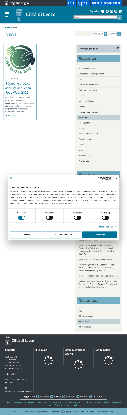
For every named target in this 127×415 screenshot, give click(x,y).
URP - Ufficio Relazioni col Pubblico (16, 381)
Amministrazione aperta (75, 352)
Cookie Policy (57, 402)
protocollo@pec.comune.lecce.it (18, 390)
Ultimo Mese (84, 321)
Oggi (80, 310)
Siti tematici (102, 350)
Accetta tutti (99, 235)
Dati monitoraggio (14, 402)
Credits (75, 405)
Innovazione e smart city (89, 111)
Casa (80, 79)
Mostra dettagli (106, 227)
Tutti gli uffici (10, 373)
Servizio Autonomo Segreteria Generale (95, 259)
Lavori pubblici (85, 122)
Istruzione (83, 117)
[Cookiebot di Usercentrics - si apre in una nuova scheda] (100, 178)
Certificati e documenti (88, 84)
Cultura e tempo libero (88, 90)
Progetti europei (85, 139)
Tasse (81, 149)
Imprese (82, 106)
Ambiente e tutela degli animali (92, 73)
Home (7, 27)
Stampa (115, 34)
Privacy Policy (42, 402)
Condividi (100, 33)
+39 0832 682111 (16, 362)
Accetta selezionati (63, 235)
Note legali (29, 402)
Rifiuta (27, 235)
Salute (81, 144)
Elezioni (82, 95)
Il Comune (41, 350)
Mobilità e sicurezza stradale (90, 133)
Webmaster (56, 411)
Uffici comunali (85, 155)
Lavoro (81, 128)
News (14, 27)
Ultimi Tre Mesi (85, 326)
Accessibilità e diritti (87, 68)
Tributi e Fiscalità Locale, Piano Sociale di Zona (98, 275)
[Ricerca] (95, 17)
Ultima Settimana (86, 315)
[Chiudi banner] (116, 178)
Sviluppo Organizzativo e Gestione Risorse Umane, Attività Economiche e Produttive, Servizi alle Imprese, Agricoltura (96, 267)
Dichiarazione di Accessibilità (97, 402)
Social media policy (74, 402)
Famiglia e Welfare (86, 100)
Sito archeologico (62, 405)
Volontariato (84, 160)
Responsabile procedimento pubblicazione (30, 411)
